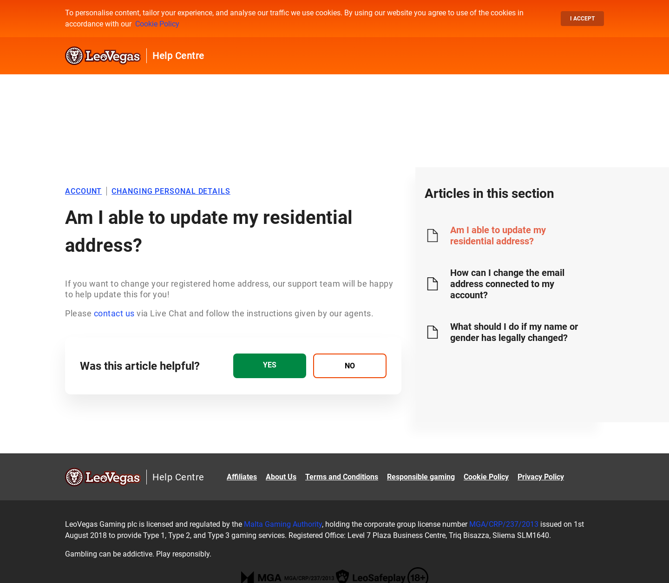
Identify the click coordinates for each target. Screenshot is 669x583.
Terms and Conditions (341, 476)
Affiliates (242, 476)
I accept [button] (582, 18)
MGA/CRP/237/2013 (503, 524)
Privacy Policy (541, 476)
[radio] (269, 366)
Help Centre (178, 55)
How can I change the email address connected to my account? (507, 284)
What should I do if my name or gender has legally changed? (514, 332)
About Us (281, 476)
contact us (114, 313)
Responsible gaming (421, 476)
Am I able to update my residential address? (498, 235)
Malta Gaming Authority (283, 524)
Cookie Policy (157, 24)
